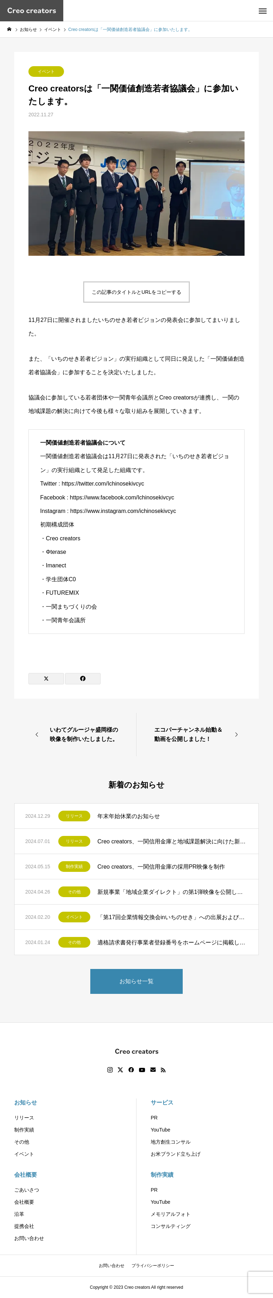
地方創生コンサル (171, 1142)
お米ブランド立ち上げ (175, 1154)
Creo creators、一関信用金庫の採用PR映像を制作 (164, 867)
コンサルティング (171, 1226)
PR (154, 1117)
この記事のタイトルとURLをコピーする (136, 292)
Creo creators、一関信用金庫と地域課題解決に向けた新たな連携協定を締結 (172, 841)
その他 (74, 891)
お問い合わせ (29, 1238)
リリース (74, 816)
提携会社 (24, 1226)
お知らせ (25, 1103)
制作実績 (74, 866)
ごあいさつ (26, 1190)
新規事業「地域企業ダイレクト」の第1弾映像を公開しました (172, 892)
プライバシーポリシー (153, 1265)
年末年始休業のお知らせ (128, 816)
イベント (46, 71)
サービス (162, 1103)
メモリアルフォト (171, 1214)
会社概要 (25, 1175)
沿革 (19, 1214)
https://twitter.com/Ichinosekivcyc (102, 484)
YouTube (160, 1130)
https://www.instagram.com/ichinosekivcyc (123, 511)
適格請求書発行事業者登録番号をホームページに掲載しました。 (172, 942)
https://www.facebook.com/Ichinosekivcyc (122, 497)
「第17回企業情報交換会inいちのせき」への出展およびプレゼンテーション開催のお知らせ (172, 917)
